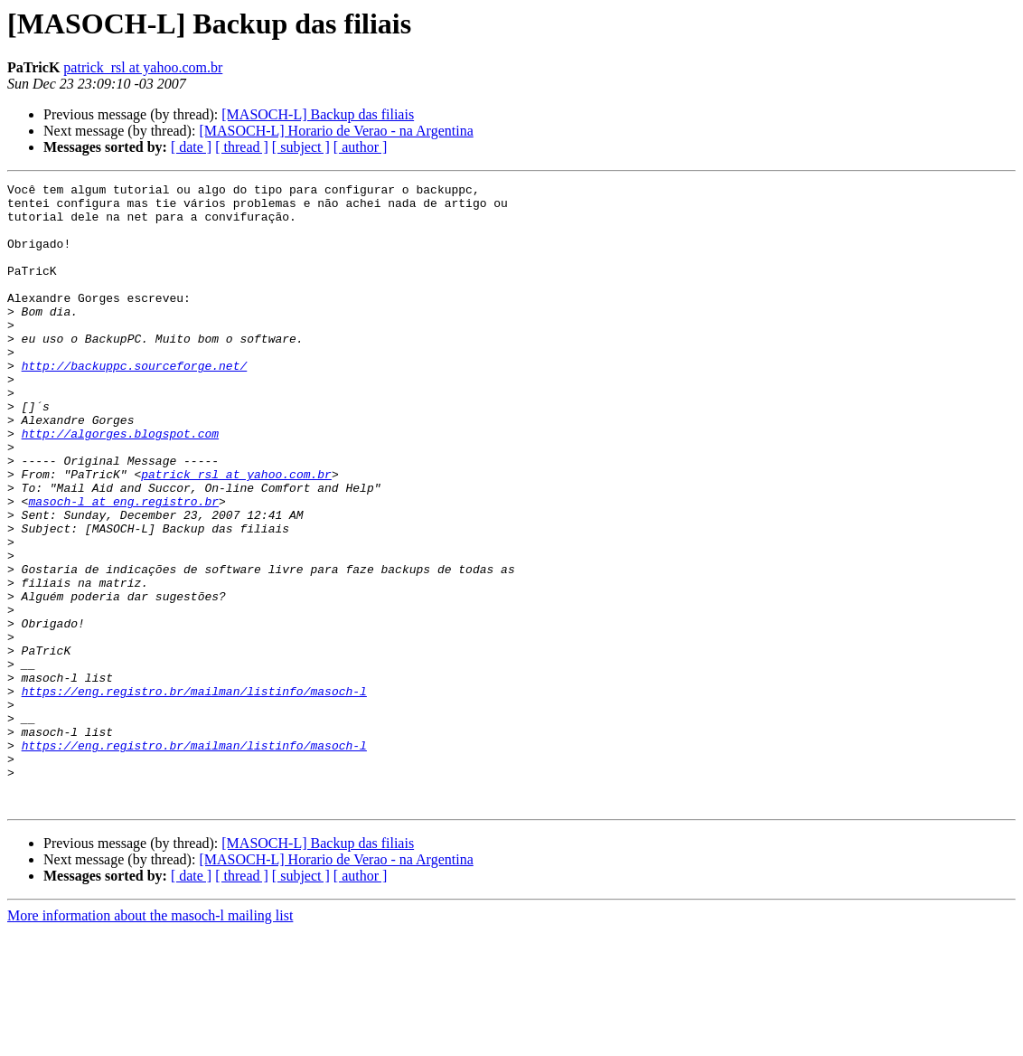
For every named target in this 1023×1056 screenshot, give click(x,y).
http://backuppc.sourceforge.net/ (135, 403)
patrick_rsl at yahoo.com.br (142, 67)
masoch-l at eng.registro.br (123, 566)
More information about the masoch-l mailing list (150, 1040)
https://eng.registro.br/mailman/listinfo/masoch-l (194, 794)
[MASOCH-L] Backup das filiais (317, 114)
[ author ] (360, 147)
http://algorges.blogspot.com (120, 484)
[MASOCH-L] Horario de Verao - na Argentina (336, 130)
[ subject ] (301, 147)
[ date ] (191, 147)
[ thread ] (241, 147)
